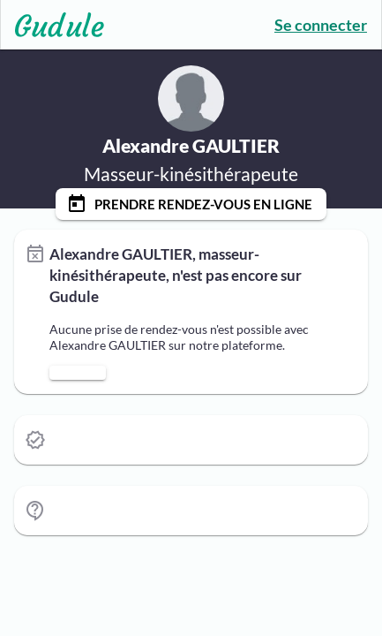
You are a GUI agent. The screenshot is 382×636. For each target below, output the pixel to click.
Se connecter (320, 24)
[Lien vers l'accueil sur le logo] (52, 24)
